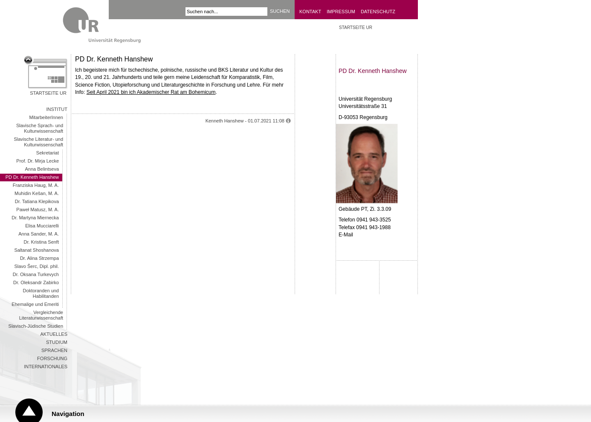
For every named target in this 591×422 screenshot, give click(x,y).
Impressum (341, 11)
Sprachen (54, 350)
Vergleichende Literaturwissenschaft (41, 315)
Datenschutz (378, 11)
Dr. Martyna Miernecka (35, 217)
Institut (57, 109)
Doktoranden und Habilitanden (41, 293)
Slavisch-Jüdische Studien (36, 326)
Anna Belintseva (42, 169)
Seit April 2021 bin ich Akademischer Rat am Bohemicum (151, 92)
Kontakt (310, 11)
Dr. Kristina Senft (41, 241)
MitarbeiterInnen (46, 117)
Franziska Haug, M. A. (36, 185)
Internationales (45, 366)
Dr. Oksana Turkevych (36, 274)
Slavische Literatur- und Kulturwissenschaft (38, 142)
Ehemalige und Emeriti (35, 304)
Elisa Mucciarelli (42, 225)
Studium (56, 342)
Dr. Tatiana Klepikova (37, 201)
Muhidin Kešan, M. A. (36, 193)
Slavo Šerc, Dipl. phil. (36, 266)
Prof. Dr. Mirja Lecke (37, 160)
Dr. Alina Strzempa (39, 258)
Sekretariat (47, 152)
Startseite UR (48, 93)
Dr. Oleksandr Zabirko (36, 282)
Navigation (68, 413)
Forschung (52, 358)
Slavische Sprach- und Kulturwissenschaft (39, 128)
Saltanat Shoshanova (36, 250)
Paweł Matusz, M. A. (37, 209)
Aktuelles (53, 334)
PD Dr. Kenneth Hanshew (32, 177)
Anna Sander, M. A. (38, 233)
